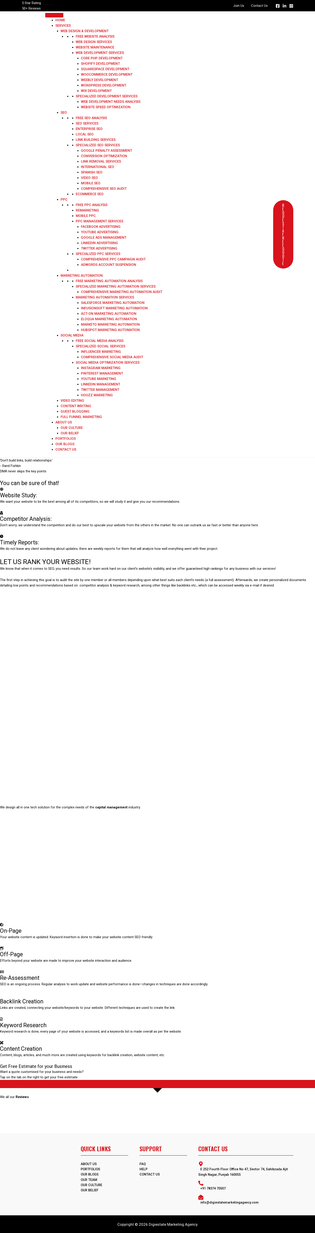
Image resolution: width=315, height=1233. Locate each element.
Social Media (72, 335)
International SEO (97, 167)
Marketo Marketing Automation (110, 324)
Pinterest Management (102, 373)
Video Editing (72, 401)
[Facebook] (278, 6)
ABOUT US (89, 1164)
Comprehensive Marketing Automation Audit (121, 292)
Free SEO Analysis (91, 118)
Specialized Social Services (100, 346)
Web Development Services (100, 53)
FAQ (143, 1164)
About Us (63, 422)
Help (144, 1169)
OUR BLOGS (90, 1175)
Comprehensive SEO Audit (104, 189)
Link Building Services (96, 140)
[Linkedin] (284, 6)
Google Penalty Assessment (106, 151)
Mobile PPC (86, 216)
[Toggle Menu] (54, 15)
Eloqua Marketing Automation (109, 319)
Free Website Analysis (95, 36)
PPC (64, 199)
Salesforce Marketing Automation (112, 303)
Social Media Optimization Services (108, 363)
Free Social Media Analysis (99, 341)
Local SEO (85, 134)
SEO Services (87, 123)
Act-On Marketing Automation (108, 314)
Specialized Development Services (106, 96)
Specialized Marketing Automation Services (116, 286)
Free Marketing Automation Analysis (109, 281)
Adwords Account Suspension (108, 265)
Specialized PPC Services (98, 254)
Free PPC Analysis (91, 205)
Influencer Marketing (101, 352)
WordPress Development (103, 85)
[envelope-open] (245, 1199)
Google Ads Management (103, 238)
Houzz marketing (97, 395)
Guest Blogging (75, 411)
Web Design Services (94, 42)
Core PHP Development (102, 58)
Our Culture (72, 428)
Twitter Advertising (99, 248)
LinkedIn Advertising (99, 243)
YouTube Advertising (99, 232)
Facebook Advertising (101, 227)
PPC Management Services (99, 221)
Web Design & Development (85, 31)
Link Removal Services (101, 161)
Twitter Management (100, 390)
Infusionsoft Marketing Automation (114, 308)
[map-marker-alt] (245, 1168)
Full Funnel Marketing (81, 417)
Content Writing (76, 406)
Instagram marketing (101, 368)
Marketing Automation (82, 276)
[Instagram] (291, 6)
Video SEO (89, 178)
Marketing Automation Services (105, 297)
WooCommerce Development (107, 74)
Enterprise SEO (89, 129)
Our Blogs (64, 444)
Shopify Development (100, 64)
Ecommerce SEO (90, 194)
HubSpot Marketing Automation (110, 330)
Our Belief (70, 433)
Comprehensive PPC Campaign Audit (113, 259)
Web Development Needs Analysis (110, 102)
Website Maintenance (95, 47)
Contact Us (259, 6)
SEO (64, 113)
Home (60, 20)
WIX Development (96, 91)
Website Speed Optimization (105, 107)
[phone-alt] (245, 1185)
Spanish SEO (91, 172)
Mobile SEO (90, 183)
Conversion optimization (104, 156)
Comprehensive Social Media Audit (112, 357)
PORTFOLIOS (91, 1169)
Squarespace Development (105, 69)
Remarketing (87, 210)
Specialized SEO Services (98, 145)
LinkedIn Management (100, 384)
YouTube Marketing (98, 379)
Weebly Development (99, 80)
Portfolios (65, 439)
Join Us (238, 6)
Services (63, 26)
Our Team (89, 1180)
